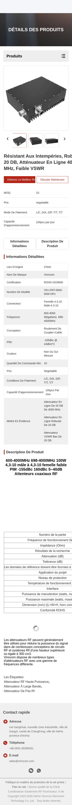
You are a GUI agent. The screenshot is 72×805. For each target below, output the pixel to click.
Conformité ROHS (52, 610)
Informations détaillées (19, 244)
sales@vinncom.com (21, 761)
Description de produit (52, 244)
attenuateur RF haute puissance (26, 681)
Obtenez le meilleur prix (23, 179)
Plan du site (19, 786)
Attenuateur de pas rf (19, 691)
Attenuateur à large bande (22, 686)
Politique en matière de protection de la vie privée (34, 782)
